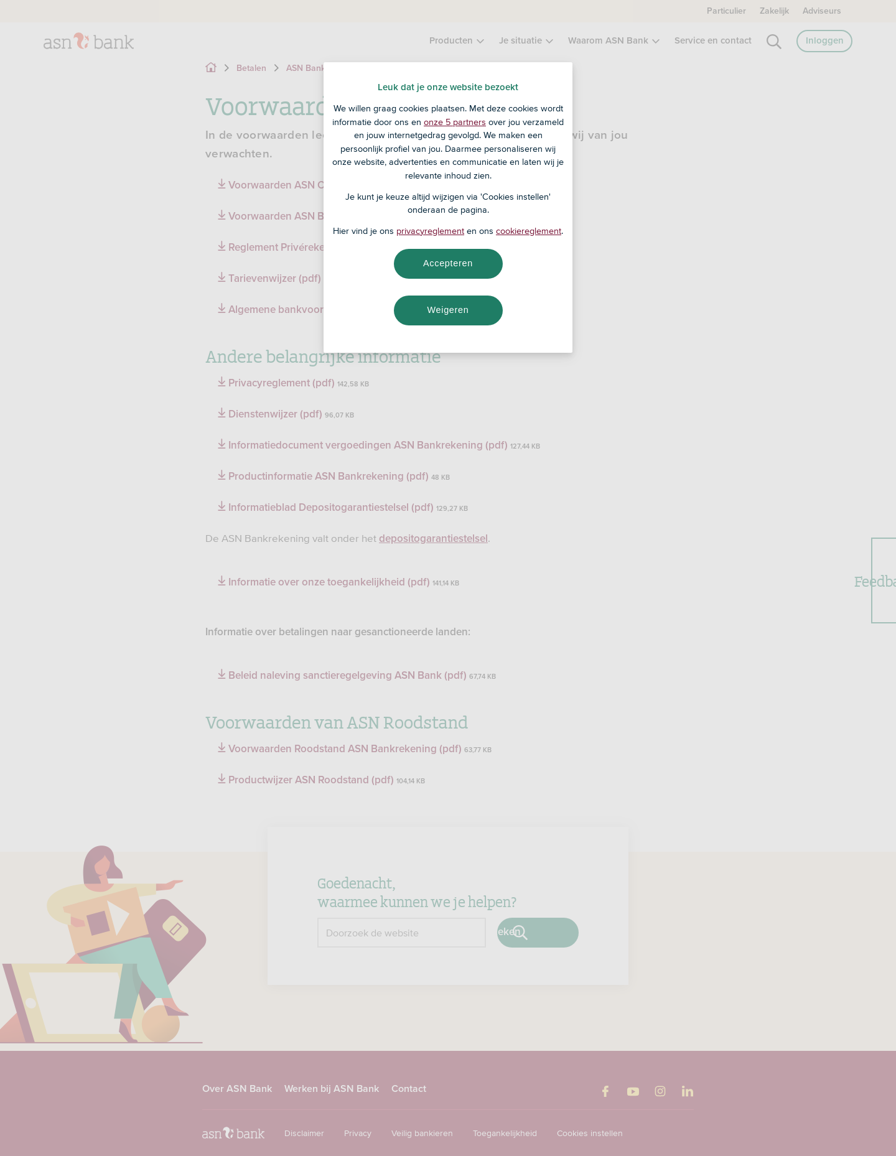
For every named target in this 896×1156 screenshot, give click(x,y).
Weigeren (448, 310)
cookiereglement (528, 231)
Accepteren (448, 263)
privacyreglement (430, 231)
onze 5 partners (455, 122)
